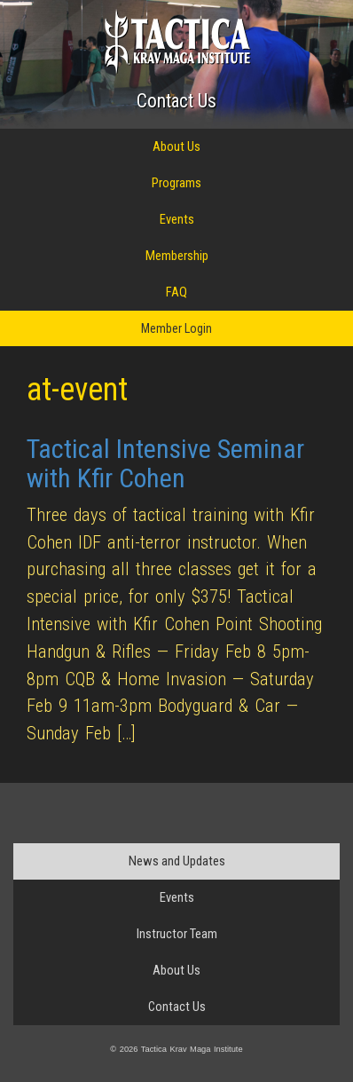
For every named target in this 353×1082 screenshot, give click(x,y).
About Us (176, 146)
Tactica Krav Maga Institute (177, 41)
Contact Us (176, 101)
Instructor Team (177, 934)
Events (177, 219)
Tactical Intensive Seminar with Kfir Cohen (165, 463)
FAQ (176, 292)
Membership (176, 256)
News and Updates (177, 861)
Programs (176, 183)
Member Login (176, 328)
